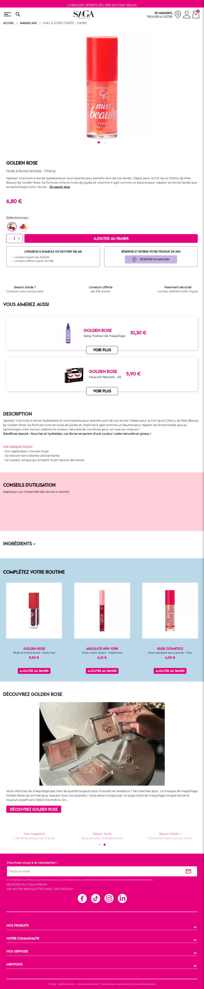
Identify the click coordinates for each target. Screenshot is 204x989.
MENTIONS (14, 964)
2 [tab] (106, 143)
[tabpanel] (102, 87)
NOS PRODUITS (17, 925)
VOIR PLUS (102, 391)
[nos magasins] (164, 14)
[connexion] (186, 15)
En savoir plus (60, 187)
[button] (99, 845)
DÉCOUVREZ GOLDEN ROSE (34, 809)
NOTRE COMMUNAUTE (22, 938)
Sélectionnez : (17, 218)
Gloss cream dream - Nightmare (102, 652)
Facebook (82, 898)
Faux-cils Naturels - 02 (105, 377)
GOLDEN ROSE (22, 163)
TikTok (95, 898)
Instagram (109, 898)
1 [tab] (99, 143)
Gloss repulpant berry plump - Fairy (170, 652)
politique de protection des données (111, 879)
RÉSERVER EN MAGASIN (154, 259)
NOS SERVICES (17, 951)
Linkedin (122, 898)
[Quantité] (14, 238)
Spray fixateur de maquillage (104, 336)
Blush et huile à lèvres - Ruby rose (34, 652)
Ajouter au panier (111, 239)
